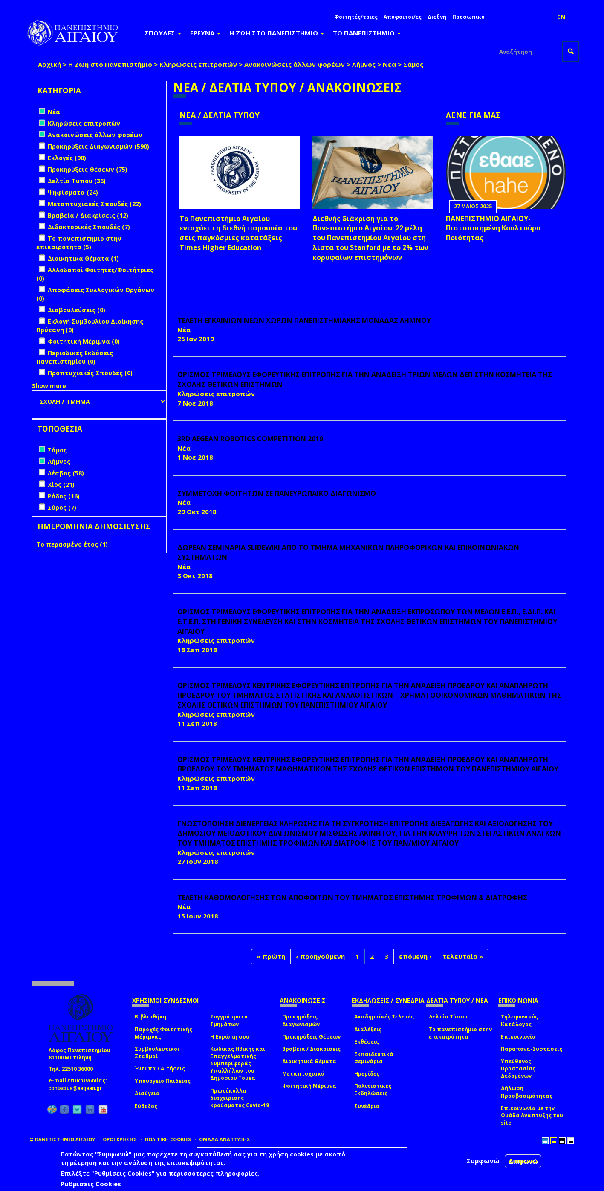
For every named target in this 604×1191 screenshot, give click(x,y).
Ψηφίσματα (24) (73, 192)
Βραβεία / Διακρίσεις (311, 1049)
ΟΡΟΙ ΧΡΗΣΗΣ (120, 1139)
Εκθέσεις (366, 1041)
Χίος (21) (61, 484)
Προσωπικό (468, 16)
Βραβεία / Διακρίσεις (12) (88, 215)
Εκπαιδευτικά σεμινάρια (373, 1057)
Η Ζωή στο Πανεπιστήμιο (110, 64)
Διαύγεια (147, 1093)
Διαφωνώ (523, 1161)
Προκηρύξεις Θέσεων (311, 1036)
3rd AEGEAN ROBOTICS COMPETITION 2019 (250, 438)
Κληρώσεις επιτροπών (198, 64)
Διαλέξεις (367, 1029)
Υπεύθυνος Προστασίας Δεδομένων (518, 1068)
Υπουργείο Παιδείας (163, 1081)
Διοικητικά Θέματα (309, 1061)
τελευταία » (462, 956)
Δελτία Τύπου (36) (77, 181)
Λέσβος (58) (66, 473)
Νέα (389, 64)
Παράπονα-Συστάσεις (531, 1049)
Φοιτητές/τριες (356, 16)
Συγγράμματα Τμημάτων (229, 1020)
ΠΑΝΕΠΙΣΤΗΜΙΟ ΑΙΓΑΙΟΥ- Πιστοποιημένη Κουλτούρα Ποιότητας (493, 228)
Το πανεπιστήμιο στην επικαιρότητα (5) (78, 242)
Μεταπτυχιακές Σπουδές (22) (94, 204)
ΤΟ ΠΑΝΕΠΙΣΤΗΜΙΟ (367, 33)
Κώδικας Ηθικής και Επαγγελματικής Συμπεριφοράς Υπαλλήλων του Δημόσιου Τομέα (237, 1063)
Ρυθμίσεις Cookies (91, 1183)
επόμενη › (415, 956)
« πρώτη (271, 956)
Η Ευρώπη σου (229, 1036)
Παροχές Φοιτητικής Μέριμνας (163, 1033)
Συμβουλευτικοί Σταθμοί (157, 1052)
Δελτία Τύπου (448, 1016)
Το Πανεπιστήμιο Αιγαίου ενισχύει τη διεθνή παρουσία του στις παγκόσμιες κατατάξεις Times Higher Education (238, 233)
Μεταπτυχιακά (303, 1073)
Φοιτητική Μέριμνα (309, 1086)
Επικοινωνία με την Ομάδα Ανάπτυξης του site (532, 1115)
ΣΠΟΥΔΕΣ (162, 33)
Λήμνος (364, 64)
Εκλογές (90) (67, 158)
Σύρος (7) (62, 507)
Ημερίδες (366, 1073)
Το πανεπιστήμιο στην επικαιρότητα (460, 1033)
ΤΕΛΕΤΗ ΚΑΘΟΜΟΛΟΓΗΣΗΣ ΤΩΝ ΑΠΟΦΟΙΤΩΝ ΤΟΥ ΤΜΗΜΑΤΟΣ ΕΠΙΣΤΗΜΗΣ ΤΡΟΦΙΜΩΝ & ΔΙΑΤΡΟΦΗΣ (352, 897)
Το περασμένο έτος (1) (72, 544)
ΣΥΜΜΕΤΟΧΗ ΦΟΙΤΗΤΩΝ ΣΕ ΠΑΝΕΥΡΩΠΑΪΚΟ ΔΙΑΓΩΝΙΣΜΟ (276, 493)
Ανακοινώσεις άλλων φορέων (294, 64)
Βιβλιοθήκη (150, 1016)
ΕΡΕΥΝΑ (205, 33)
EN (561, 17)
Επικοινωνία (518, 1036)
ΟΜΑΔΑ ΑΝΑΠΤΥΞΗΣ (224, 1139)
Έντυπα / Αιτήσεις (160, 1068)
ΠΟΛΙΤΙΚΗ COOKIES (168, 1139)
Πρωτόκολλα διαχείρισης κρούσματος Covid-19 (239, 1098)
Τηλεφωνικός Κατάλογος (519, 1020)
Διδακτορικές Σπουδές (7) (89, 227)
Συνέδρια (367, 1106)
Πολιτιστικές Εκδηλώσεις (372, 1089)
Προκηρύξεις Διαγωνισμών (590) (98, 146)
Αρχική (49, 64)
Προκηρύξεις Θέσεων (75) (87, 169)
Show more (49, 386)
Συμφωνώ (483, 1160)
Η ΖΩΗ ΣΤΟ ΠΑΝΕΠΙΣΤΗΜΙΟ (276, 33)
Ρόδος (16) (64, 496)
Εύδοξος (146, 1106)
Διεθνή (437, 16)
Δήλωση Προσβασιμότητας (526, 1092)
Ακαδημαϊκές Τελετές (384, 1016)
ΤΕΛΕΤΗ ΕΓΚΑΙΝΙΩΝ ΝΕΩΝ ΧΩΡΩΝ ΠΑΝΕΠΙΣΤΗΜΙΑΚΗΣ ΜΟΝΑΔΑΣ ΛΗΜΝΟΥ (304, 320)
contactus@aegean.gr (78, 1088)
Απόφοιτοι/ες (403, 16)
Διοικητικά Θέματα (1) (83, 258)
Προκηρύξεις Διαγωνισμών (301, 1020)
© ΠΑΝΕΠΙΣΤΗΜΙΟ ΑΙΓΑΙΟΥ (62, 1139)
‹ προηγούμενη (320, 956)
